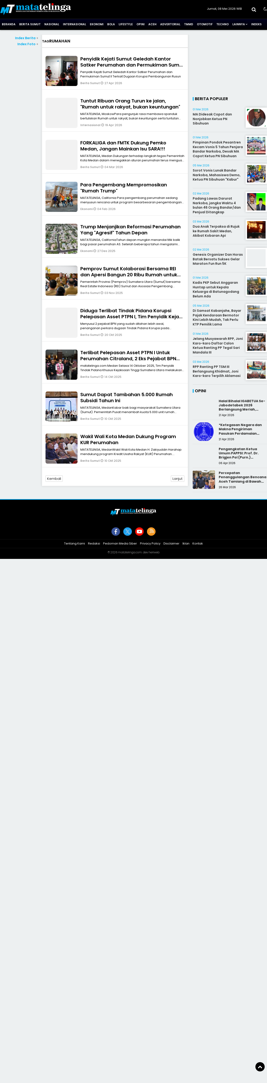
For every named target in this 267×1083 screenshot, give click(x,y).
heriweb (154, 552)
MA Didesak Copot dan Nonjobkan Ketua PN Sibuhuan (212, 119)
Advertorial (170, 24)
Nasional (51, 24)
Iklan (185, 543)
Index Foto (27, 44)
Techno (222, 24)
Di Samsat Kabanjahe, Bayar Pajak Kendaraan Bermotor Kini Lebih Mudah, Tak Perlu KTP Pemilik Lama (217, 317)
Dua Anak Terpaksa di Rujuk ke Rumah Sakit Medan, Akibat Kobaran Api (216, 231)
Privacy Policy (150, 543)
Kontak (197, 543)
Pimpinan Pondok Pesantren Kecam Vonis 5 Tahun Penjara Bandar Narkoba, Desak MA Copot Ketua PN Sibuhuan (218, 149)
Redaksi (94, 543)
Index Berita (26, 38)
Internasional (74, 24)
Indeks (256, 24)
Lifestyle (126, 24)
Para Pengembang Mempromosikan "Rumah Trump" (123, 188)
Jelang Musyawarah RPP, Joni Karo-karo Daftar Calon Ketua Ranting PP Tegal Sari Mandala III (218, 345)
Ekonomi (97, 24)
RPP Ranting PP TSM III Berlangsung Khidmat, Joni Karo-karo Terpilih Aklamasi (217, 371)
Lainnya (238, 24)
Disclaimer (171, 543)
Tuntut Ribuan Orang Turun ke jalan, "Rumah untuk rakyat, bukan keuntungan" (130, 104)
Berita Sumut (30, 24)
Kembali (54, 478)
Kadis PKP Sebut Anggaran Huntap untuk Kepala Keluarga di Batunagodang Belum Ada (216, 289)
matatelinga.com (130, 552)
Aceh (152, 24)
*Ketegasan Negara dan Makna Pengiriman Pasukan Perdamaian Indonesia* (240, 431)
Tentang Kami (74, 543)
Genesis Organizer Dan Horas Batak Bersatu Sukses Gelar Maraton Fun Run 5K (218, 259)
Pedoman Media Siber (120, 543)
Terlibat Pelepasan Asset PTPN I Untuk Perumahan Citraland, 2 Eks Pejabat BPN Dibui (128, 358)
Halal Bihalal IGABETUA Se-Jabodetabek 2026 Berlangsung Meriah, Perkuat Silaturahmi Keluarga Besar (242, 409)
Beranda (9, 24)
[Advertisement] (230, 63)
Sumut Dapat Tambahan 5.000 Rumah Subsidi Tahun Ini (126, 397)
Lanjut (178, 478)
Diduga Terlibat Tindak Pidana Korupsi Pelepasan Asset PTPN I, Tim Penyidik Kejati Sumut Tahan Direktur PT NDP (131, 316)
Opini (141, 24)
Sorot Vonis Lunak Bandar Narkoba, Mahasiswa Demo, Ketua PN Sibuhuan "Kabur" (217, 175)
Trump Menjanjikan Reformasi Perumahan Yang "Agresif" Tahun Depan (130, 229)
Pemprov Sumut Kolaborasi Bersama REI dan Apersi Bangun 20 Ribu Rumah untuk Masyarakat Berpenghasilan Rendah (128, 274)
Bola (111, 24)
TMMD (188, 24)
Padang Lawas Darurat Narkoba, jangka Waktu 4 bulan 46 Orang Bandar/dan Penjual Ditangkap (217, 205)
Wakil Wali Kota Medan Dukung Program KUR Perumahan (128, 439)
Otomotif (205, 24)
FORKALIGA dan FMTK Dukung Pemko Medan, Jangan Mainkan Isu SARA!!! (123, 146)
